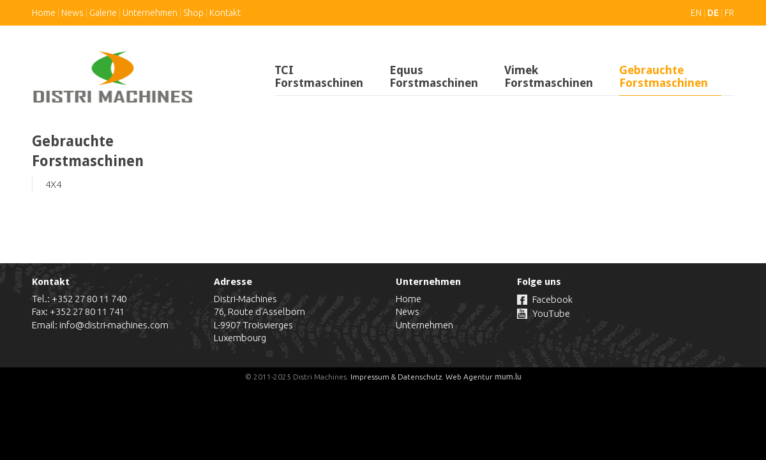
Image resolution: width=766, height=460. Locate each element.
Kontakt (225, 13)
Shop (193, 13)
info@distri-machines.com (114, 324)
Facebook (552, 299)
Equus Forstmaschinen (433, 76)
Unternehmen (150, 13)
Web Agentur (469, 376)
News (72, 13)
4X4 (53, 184)
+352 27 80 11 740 (89, 298)
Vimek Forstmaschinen (548, 76)
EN (696, 13)
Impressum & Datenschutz (396, 376)
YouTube (551, 313)
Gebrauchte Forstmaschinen (663, 76)
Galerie (103, 13)
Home (44, 13)
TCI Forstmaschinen (318, 76)
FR (729, 13)
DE (713, 13)
